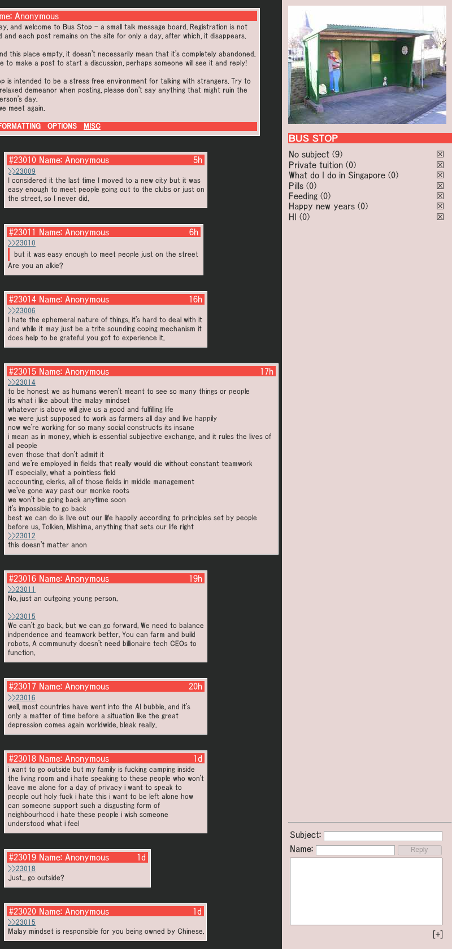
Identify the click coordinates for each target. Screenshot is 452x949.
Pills (296, 185)
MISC (92, 126)
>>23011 (22, 589)
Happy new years (322, 205)
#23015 (22, 371)
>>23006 (22, 310)
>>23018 (22, 868)
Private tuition (316, 164)
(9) (337, 154)
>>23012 (22, 535)
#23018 (22, 758)
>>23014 (22, 382)
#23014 (22, 299)
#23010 (22, 159)
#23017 (22, 686)
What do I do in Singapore (337, 174)
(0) (351, 164)
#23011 (22, 231)
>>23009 (22, 171)
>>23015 (22, 616)
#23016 (22, 578)
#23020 (22, 911)
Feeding (303, 195)
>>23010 (22, 243)
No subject (310, 154)
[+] (438, 934)
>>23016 (22, 697)
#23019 (22, 857)
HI (293, 216)
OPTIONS (62, 126)
